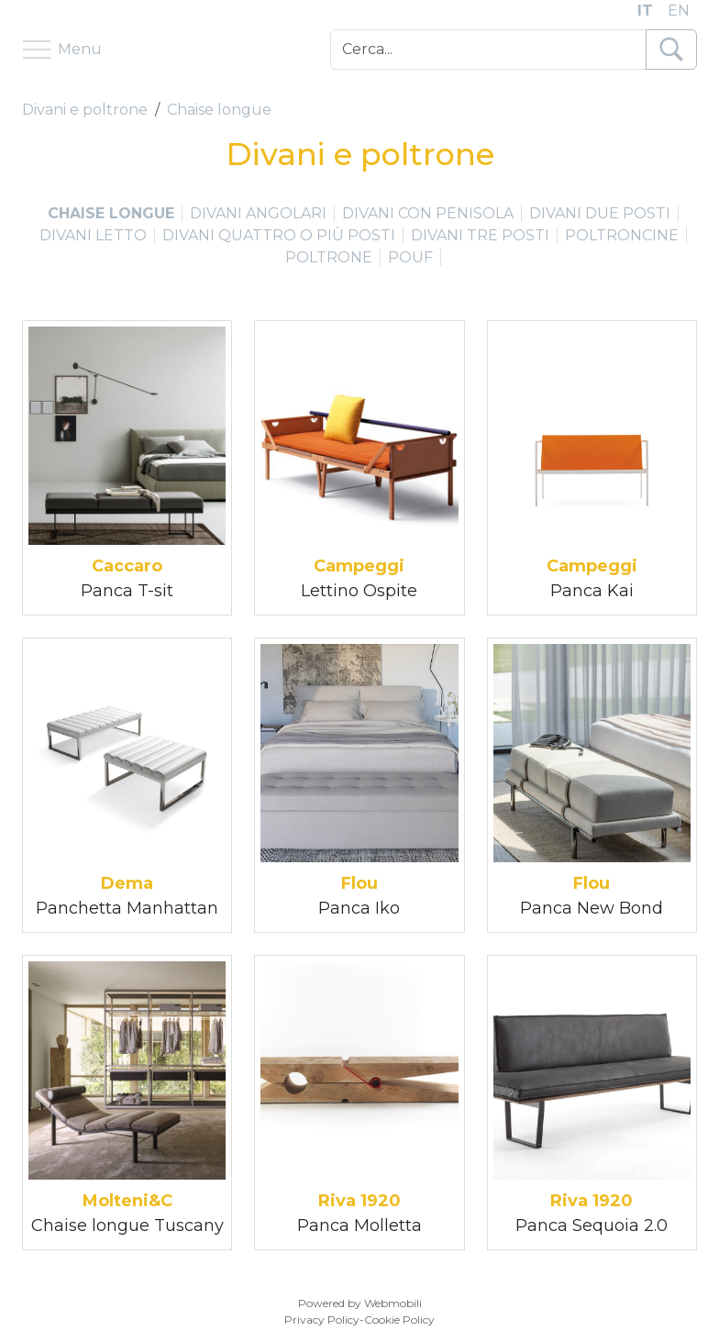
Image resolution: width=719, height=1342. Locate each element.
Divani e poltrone (85, 109)
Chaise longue (219, 109)
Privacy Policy (322, 1319)
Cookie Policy (399, 1319)
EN (679, 10)
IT (645, 10)
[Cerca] (488, 49)
